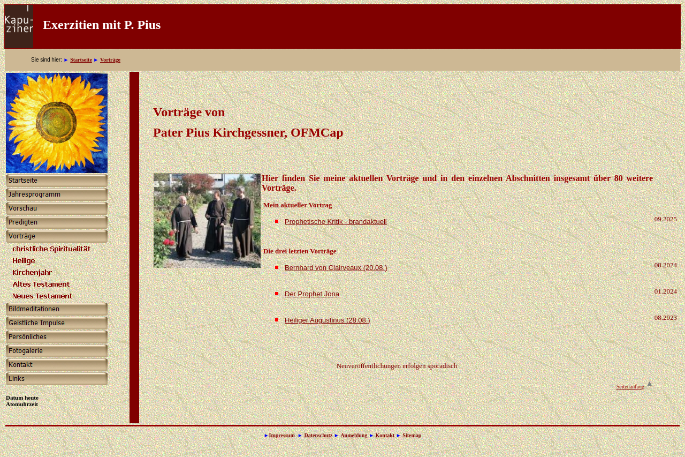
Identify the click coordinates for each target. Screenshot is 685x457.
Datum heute (22, 397)
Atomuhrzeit (22, 404)
